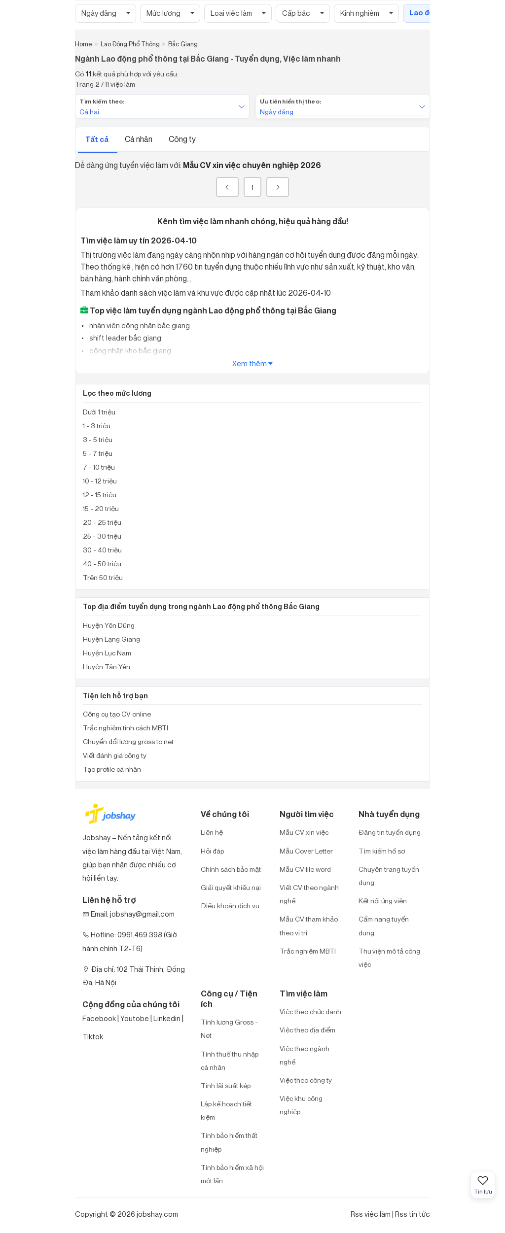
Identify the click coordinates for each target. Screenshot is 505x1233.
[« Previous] (227, 187)
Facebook (99, 1018)
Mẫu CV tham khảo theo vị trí (309, 925)
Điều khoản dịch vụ (230, 905)
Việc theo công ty (306, 1080)
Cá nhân (139, 139)
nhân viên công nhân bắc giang (139, 325)
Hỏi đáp (212, 851)
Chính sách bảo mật (231, 869)
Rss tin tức (412, 1214)
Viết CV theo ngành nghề (309, 894)
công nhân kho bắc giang (129, 350)
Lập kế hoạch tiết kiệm (226, 1110)
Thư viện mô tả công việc (389, 957)
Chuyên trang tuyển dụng (389, 876)
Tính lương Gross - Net (229, 1028)
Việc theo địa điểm (307, 1030)
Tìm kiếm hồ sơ (382, 851)
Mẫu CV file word (305, 869)
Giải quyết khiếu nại (231, 887)
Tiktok (92, 1036)
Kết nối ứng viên (383, 900)
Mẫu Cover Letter (306, 851)
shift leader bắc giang (124, 338)
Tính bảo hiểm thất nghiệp (229, 1142)
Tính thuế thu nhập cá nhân (229, 1060)
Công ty (182, 139)
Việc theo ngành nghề (304, 1055)
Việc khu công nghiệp (301, 1105)
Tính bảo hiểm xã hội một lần (232, 1174)
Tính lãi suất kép (226, 1085)
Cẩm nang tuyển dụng (384, 925)
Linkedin (166, 1018)
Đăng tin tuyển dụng (390, 832)
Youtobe (134, 1018)
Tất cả (97, 139)
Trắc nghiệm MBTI (308, 951)
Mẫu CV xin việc (304, 832)
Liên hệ (212, 832)
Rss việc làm (371, 1214)
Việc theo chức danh (310, 1011)
